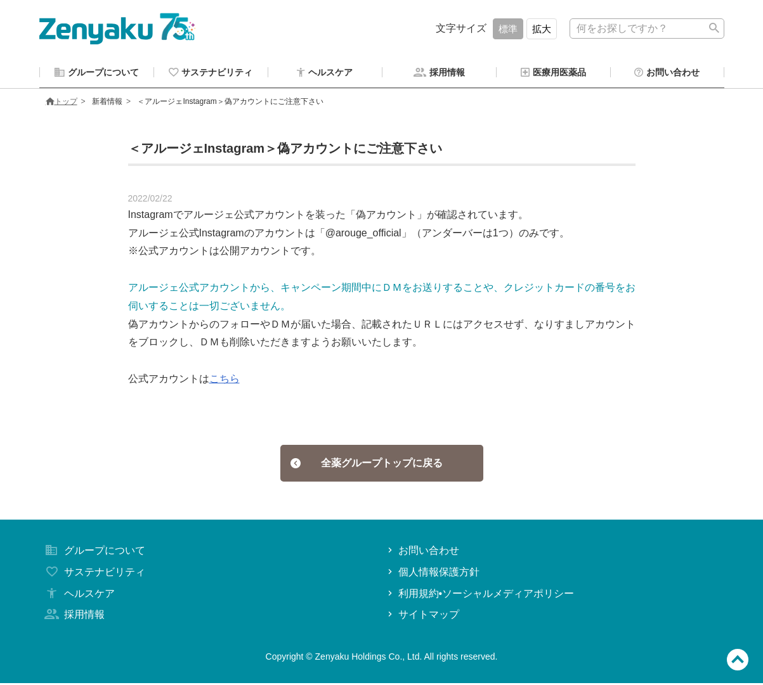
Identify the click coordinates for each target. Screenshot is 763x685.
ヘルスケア (78, 595)
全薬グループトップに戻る (366, 464)
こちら (224, 380)
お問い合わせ (422, 552)
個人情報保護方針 (432, 573)
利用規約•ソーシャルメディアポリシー (480, 595)
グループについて (93, 552)
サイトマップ (422, 616)
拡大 (541, 28)
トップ (61, 103)
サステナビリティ (93, 573)
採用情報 (73, 616)
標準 (508, 28)
